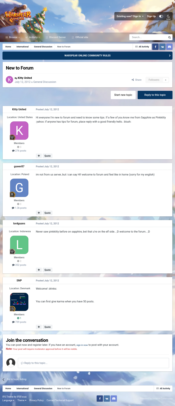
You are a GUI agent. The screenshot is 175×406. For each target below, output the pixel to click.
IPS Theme (7, 397)
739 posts (19, 322)
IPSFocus (22, 397)
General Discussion (45, 82)
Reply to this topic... (34, 363)
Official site (81, 37)
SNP (19, 281)
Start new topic (123, 95)
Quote (47, 156)
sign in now (83, 345)
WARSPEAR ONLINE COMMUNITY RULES (87, 56)
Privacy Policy (37, 401)
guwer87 (19, 167)
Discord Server (57, 37)
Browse (13, 37)
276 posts (19, 151)
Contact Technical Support (60, 401)
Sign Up (151, 16)
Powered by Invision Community (156, 399)
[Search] (139, 38)
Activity (33, 37)
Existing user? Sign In (130, 16)
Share (136, 80)
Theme (21, 401)
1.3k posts (19, 208)
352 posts (19, 265)
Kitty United (26, 78)
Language (8, 401)
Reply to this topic (155, 95)
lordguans (19, 224)
